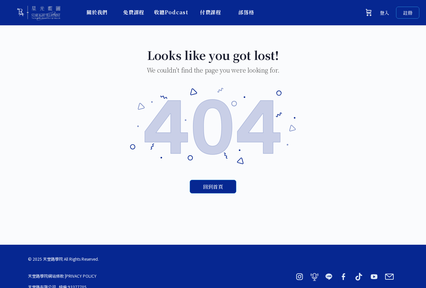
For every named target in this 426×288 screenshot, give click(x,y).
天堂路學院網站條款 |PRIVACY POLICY (62, 276)
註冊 (407, 12)
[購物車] (368, 12)
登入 (384, 12)
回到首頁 (213, 186)
